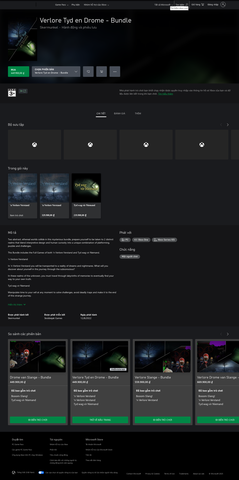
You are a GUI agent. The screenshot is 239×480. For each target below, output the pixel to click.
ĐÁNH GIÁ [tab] (119, 113)
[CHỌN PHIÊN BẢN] (56, 71)
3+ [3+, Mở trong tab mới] (23, 91)
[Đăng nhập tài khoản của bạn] (216, 4)
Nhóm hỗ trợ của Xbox (95, 4)
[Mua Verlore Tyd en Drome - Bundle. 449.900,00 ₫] (18, 71)
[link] (22, 195)
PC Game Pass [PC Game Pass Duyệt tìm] (18, 444)
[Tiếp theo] (227, 124)
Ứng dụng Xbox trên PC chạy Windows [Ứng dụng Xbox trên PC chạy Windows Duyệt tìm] (27, 455)
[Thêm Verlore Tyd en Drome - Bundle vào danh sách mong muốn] (88, 71)
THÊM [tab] (138, 113)
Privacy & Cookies (152, 474)
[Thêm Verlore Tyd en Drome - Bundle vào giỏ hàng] (101, 71)
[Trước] (221, 124)
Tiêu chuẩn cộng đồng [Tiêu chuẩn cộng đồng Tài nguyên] (59, 455)
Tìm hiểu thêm (165, 93)
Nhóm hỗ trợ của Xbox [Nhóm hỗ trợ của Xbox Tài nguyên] (59, 444)
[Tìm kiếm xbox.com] (181, 4)
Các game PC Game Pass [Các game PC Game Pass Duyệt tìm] (22, 450)
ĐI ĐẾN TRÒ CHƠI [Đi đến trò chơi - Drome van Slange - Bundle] (37, 419)
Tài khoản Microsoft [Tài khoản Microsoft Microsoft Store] (93, 444)
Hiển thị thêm (17, 304)
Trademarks (184, 474)
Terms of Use (169, 474)
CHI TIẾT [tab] (101, 113)
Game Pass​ (60, 4)
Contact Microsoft (133, 474)
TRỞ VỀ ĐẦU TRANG (100, 419)
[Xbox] (45, 4)
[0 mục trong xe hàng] (198, 4)
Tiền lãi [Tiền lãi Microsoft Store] (89, 455)
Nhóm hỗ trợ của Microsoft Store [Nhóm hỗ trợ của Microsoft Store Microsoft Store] (99, 450)
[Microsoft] (23, 4)
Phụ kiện (76, 4)
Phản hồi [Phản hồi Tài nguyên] (53, 450)
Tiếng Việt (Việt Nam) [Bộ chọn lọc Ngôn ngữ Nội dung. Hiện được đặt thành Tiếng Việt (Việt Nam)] (25, 472)
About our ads (198, 474)
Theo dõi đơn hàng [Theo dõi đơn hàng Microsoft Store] (93, 460)
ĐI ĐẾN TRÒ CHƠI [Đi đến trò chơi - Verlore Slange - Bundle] (162, 419)
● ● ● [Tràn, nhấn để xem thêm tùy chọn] (115, 71)
